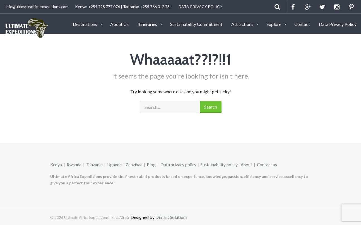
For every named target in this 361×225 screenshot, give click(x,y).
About (246, 164)
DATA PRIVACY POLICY (200, 6)
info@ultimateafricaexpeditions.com (37, 6)
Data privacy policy (178, 164)
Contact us (267, 164)
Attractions (242, 24)
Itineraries (148, 24)
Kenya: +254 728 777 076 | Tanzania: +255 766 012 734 (123, 6)
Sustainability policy (219, 164)
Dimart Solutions (171, 217)
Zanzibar (134, 164)
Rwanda (74, 164)
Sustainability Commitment (196, 24)
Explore (274, 24)
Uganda (114, 164)
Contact (302, 24)
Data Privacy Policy (338, 24)
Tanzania (94, 164)
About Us (119, 24)
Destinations (85, 24)
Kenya (56, 164)
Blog (151, 164)
